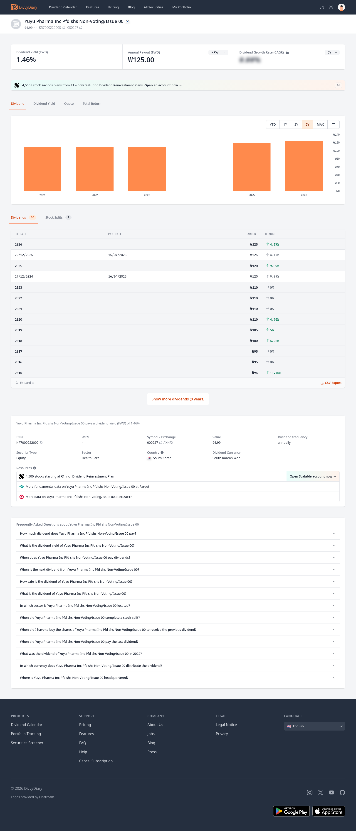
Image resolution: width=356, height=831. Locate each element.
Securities (153, 7)
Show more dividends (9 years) (178, 399)
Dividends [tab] (23, 217)
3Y (296, 124)
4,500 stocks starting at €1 (70, 476)
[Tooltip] (161, 452)
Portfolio (181, 7)
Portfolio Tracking (26, 733)
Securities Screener (27, 742)
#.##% (249, 59)
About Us (155, 724)
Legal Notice (226, 724)
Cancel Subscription (96, 760)
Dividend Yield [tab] (44, 103)
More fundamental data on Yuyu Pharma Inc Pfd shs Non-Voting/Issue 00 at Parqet (87, 486)
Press (152, 751)
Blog (151, 742)
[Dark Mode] (331, 7)
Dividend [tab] (17, 103)
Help (83, 751)
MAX (320, 124)
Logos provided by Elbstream (32, 797)
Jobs (151, 733)
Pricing (113, 7)
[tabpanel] (178, 160)
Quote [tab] (69, 103)
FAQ (82, 742)
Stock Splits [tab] (58, 217)
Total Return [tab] (92, 103)
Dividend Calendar (63, 7)
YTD (273, 124)
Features (92, 7)
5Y (307, 124)
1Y (285, 124)
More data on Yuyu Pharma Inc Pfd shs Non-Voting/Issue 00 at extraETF (79, 497)
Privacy (222, 733)
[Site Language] (322, 7)
